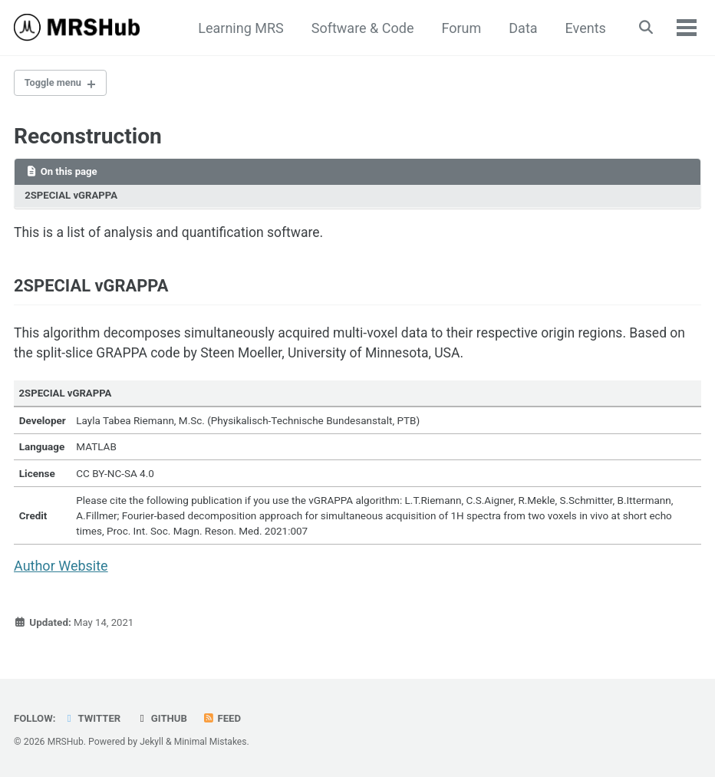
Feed (225, 718)
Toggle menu (55, 83)
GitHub (164, 718)
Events (582, 28)
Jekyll (152, 741)
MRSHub (66, 741)
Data (520, 28)
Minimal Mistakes (213, 741)
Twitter (93, 718)
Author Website (61, 573)
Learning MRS (238, 28)
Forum (459, 28)
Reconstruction (88, 137)
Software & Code (359, 28)
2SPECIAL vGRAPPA (72, 198)
